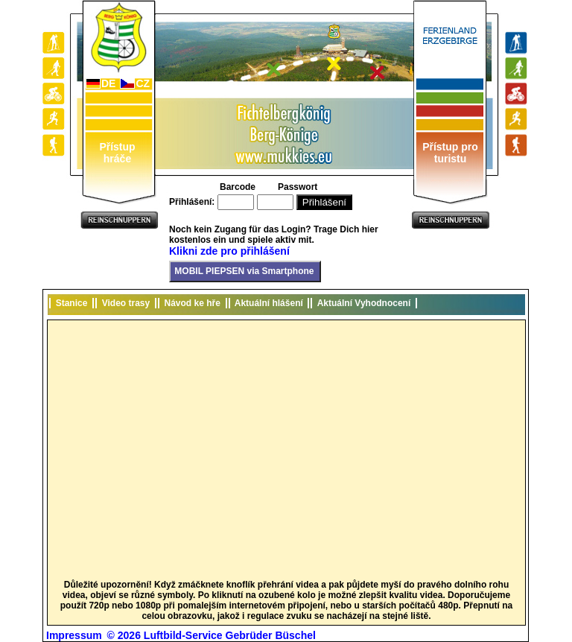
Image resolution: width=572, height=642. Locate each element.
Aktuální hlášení (269, 303)
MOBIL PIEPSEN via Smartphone (243, 271)
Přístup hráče (117, 153)
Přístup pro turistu (450, 153)
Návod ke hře (192, 303)
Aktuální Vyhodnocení (363, 303)
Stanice (71, 303)
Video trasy (126, 303)
